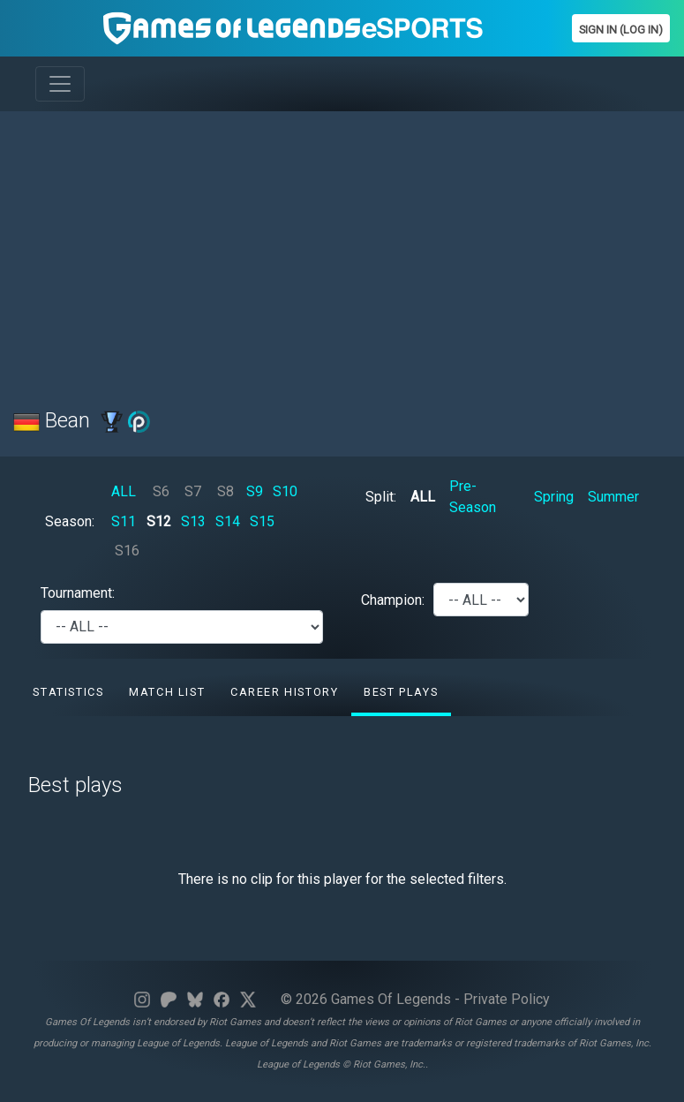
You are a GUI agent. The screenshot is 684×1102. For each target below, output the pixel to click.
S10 (285, 491)
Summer (613, 496)
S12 (159, 521)
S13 (193, 521)
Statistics (68, 691)
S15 (262, 521)
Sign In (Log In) (621, 29)
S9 (254, 491)
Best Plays (401, 691)
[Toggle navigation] (60, 84)
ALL (123, 491)
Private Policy (506, 999)
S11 (123, 521)
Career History (284, 691)
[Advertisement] (342, 249)
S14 (227, 521)
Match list (167, 691)
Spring (554, 496)
